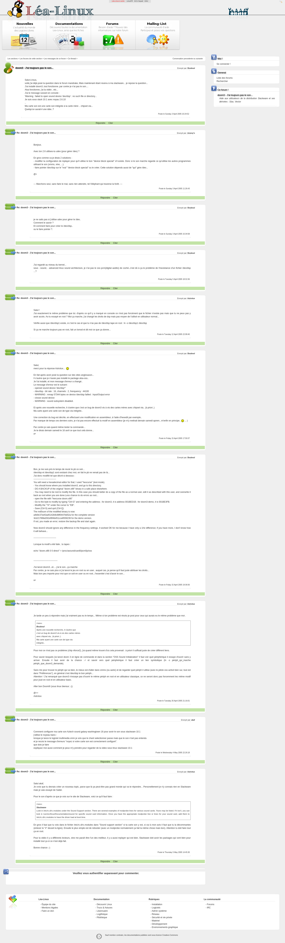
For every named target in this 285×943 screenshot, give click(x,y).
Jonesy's (191, 133)
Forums (210, 904)
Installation (157, 904)
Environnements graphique (165, 927)
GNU (146, 1)
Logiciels (156, 907)
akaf (193, 720)
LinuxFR (130, 1)
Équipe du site (48, 904)
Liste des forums (224, 78)
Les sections (12, 59)
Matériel (156, 920)
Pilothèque (102, 917)
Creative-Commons (170, 935)
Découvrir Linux (104, 904)
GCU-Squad (138, 1)
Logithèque (102, 914)
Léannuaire (102, 911)
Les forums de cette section (31, 59)
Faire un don (48, 911)
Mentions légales (50, 907)
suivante (199, 59)
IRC (209, 907)
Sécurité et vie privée (162, 917)
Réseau (155, 914)
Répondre (100, 123)
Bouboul (191, 354)
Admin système (159, 911)
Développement (159, 924)
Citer (110, 123)
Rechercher (222, 81)
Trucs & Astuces (104, 907)
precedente (188, 59)
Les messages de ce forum (55, 59)
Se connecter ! (223, 64)
